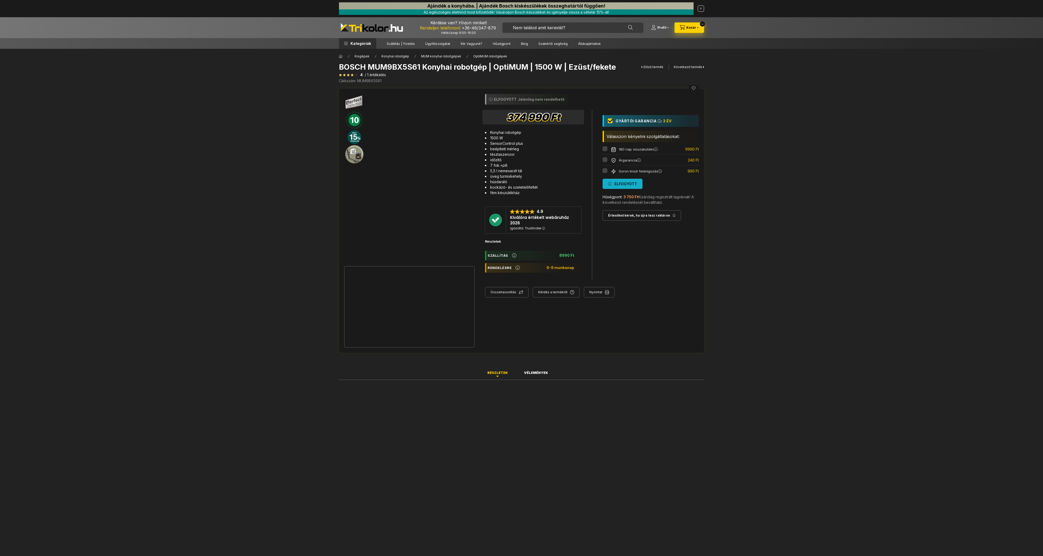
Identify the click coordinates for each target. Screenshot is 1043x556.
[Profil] (660, 27)
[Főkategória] (341, 56)
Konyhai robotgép (395, 56)
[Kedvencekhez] (693, 88)
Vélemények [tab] (536, 373)
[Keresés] (630, 28)
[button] (357, 43)
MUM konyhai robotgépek (441, 56)
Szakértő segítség (553, 43)
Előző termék (653, 67)
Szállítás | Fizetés (401, 43)
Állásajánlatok (589, 43)
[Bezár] (701, 8)
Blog (524, 43)
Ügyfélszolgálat (437, 43)
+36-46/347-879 (479, 28)
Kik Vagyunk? (471, 43)
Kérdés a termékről (552, 292)
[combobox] (572, 27)
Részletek (493, 241)
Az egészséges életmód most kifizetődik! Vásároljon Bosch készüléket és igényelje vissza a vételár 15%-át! (516, 12)
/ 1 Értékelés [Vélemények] (375, 75)
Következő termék (688, 67)
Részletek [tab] (497, 373)
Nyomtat (595, 292)
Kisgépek (362, 56)
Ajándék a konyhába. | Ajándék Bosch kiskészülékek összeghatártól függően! (516, 6)
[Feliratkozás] (642, 215)
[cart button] (689, 27)
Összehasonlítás (503, 292)
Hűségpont (502, 43)
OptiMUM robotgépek (490, 56)
